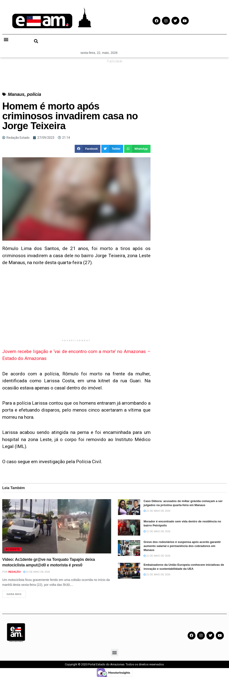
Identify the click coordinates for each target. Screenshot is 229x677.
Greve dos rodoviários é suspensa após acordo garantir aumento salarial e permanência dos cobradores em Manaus (182, 546)
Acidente (13, 549)
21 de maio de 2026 (157, 510)
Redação (14, 571)
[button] (6, 39)
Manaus (16, 94)
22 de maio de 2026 (36, 571)
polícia (34, 94)
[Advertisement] (76, 305)
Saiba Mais (13, 594)
